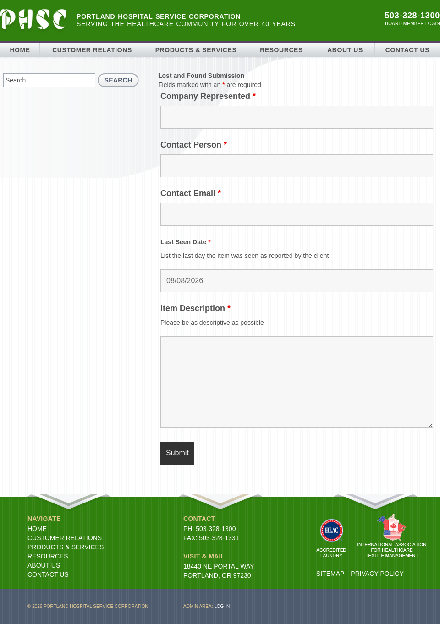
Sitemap (330, 573)
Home (20, 50)
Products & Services (196, 50)
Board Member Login (412, 23)
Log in (222, 606)
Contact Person (193, 144)
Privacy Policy (377, 573)
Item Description (195, 308)
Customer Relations (92, 50)
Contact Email (190, 193)
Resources (281, 50)
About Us (345, 50)
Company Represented (208, 96)
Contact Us (407, 50)
